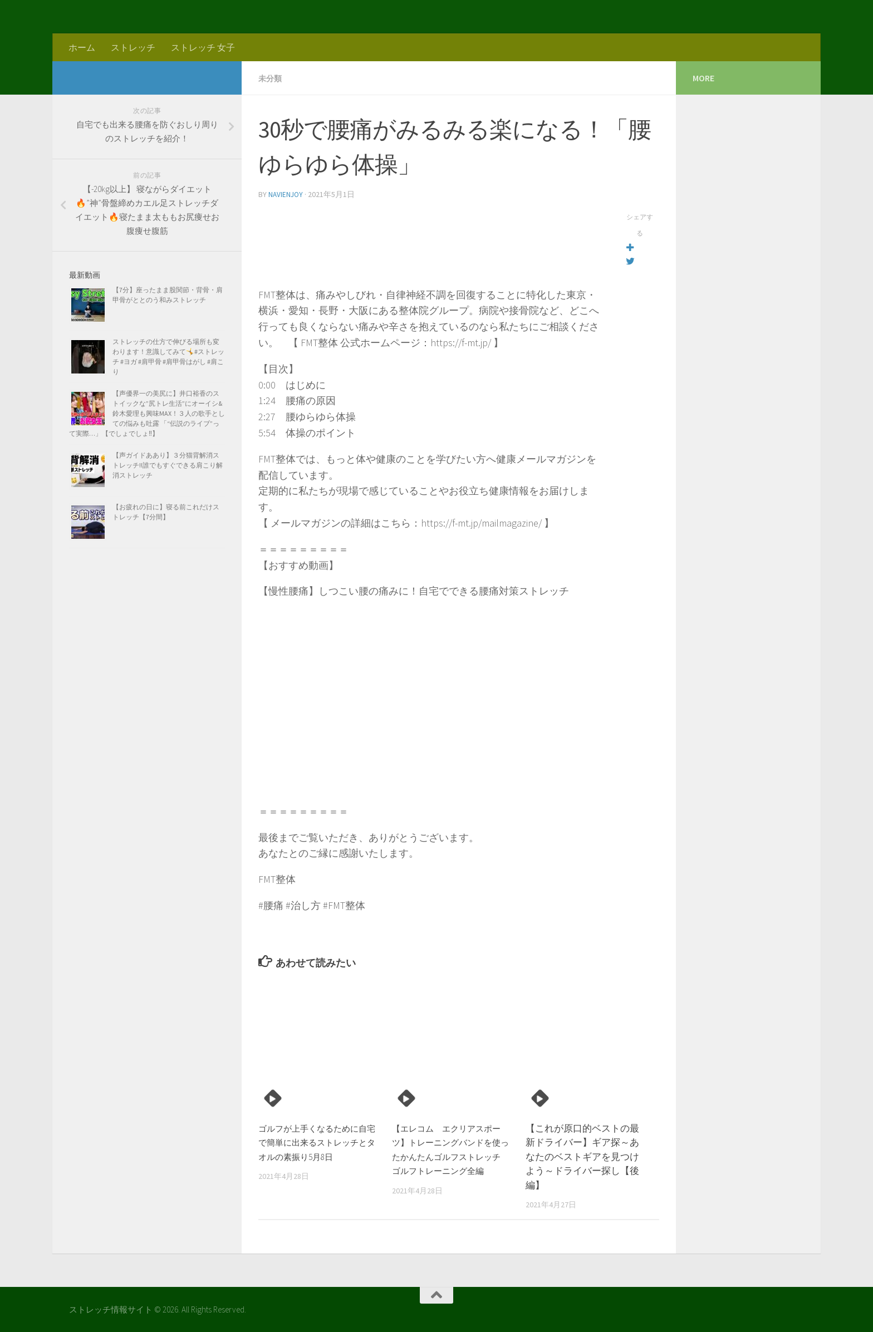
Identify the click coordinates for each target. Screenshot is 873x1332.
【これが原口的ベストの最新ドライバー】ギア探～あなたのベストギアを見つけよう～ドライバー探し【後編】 (582, 1155)
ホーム (81, 47)
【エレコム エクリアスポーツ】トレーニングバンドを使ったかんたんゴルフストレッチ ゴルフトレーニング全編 (449, 1155)
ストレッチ (133, 47)
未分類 (271, 77)
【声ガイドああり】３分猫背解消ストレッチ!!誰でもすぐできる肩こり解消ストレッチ (167, 465)
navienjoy (286, 194)
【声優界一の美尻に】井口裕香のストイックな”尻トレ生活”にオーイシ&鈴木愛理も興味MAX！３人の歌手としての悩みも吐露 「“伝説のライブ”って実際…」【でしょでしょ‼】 (147, 413)
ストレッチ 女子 (203, 47)
